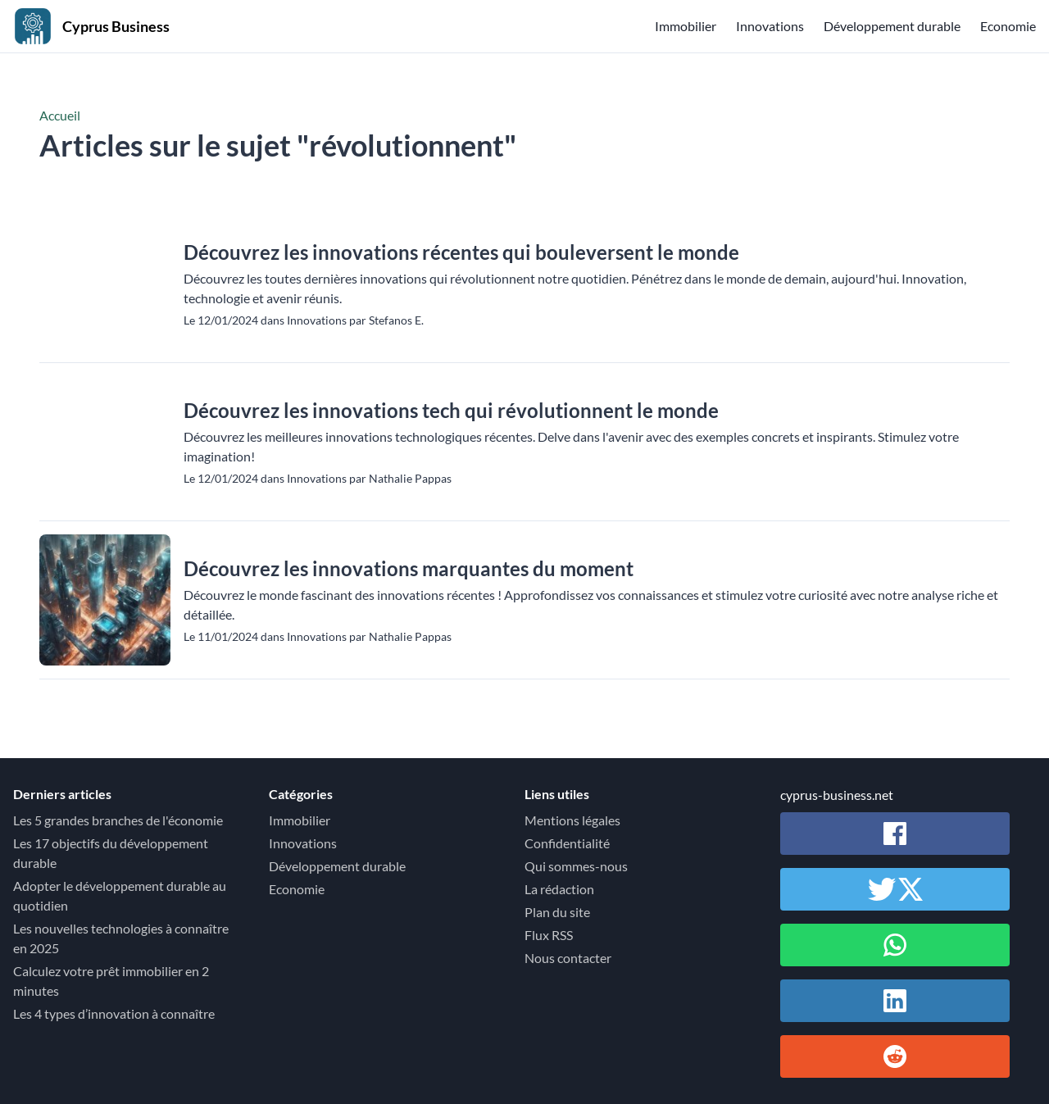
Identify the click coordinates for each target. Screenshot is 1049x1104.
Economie (1008, 26)
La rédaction (559, 889)
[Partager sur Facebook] (895, 833)
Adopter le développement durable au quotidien (119, 895)
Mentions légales (572, 820)
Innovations (770, 26)
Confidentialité (567, 843)
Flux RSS (548, 935)
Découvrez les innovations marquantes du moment (408, 568)
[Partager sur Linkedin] (895, 1000)
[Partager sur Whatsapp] (895, 945)
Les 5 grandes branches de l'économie (118, 820)
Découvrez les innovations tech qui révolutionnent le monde (451, 410)
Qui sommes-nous (576, 866)
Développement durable (892, 26)
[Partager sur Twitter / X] (895, 889)
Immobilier (685, 26)
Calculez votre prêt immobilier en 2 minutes (111, 980)
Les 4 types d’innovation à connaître (114, 1013)
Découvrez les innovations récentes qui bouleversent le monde (461, 252)
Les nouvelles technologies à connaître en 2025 (121, 938)
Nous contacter (567, 957)
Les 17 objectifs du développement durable (110, 852)
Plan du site (557, 912)
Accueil (59, 115)
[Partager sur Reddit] (895, 1056)
